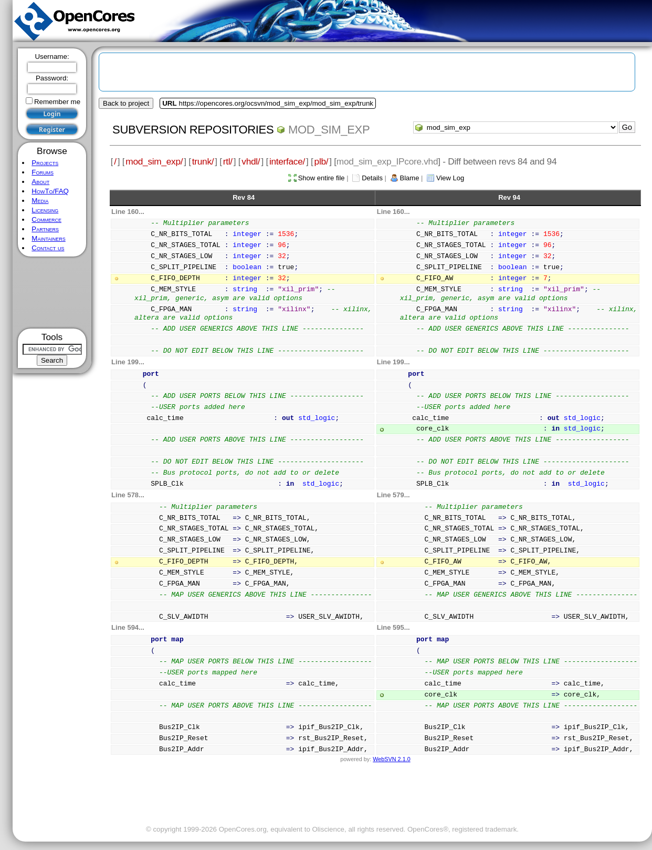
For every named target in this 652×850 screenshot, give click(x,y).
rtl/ (228, 161)
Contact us (47, 248)
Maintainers (48, 238)
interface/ (287, 161)
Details (372, 178)
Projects (44, 163)
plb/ (321, 161)
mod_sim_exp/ (154, 161)
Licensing (44, 210)
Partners (45, 229)
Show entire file (321, 178)
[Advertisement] (52, 292)
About (40, 182)
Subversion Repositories (193, 129)
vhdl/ (250, 161)
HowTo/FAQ (50, 191)
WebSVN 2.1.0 (391, 759)
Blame (409, 178)
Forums (42, 172)
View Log (450, 178)
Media (39, 200)
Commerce (46, 219)
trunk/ (203, 161)
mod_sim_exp (329, 129)
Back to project (126, 103)
